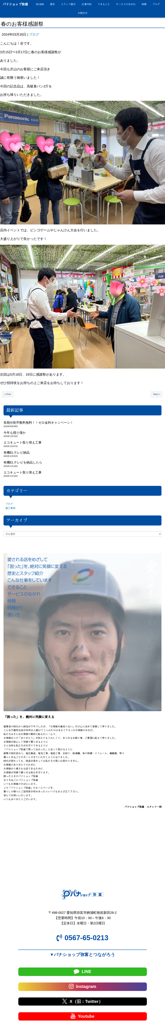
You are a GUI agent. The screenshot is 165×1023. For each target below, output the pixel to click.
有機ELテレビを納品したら (23, 462)
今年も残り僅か (15, 432)
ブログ (34, 34)
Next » (156, 394)
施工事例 (10, 508)
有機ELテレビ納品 (17, 452)
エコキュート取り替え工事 (23, 442)
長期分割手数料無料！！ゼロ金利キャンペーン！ (38, 422)
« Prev (7, 394)
